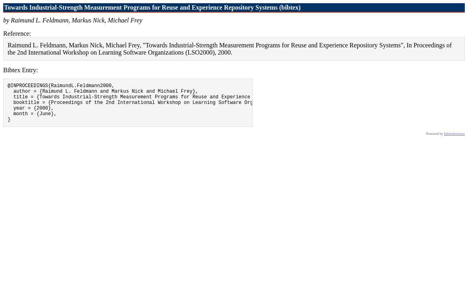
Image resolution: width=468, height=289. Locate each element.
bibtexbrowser (454, 142)
